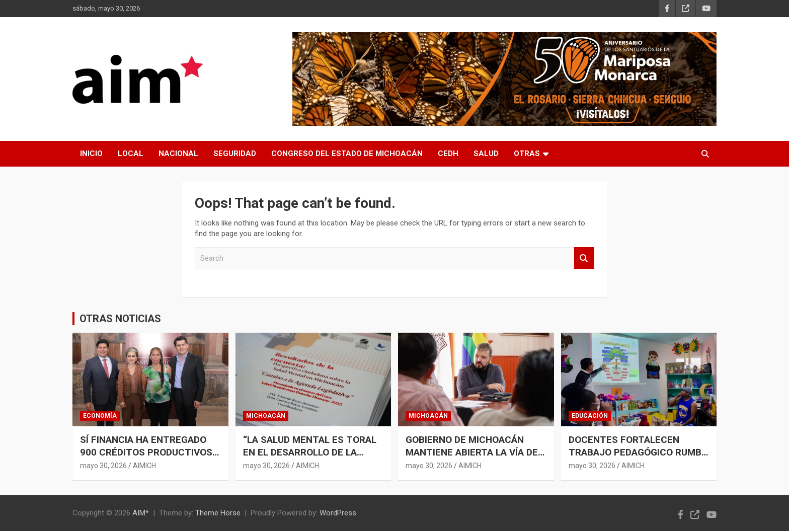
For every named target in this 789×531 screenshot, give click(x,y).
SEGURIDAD (234, 153)
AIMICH (144, 466)
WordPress (338, 512)
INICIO (91, 153)
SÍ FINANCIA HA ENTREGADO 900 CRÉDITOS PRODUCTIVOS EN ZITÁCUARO (146, 452)
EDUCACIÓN (590, 415)
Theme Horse (218, 512)
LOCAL (130, 153)
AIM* (140, 512)
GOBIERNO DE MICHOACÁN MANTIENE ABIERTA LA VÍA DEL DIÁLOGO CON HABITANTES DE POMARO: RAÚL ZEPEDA (474, 458)
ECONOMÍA (100, 415)
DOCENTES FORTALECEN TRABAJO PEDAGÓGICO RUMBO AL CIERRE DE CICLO (638, 452)
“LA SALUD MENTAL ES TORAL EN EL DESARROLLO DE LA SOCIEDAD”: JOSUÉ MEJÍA (309, 452)
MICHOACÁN (265, 415)
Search (584, 258)
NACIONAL (178, 153)
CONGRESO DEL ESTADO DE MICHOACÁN (347, 153)
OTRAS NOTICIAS (120, 319)
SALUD (486, 153)
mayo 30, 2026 (103, 466)
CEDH (448, 153)
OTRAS (527, 153)
